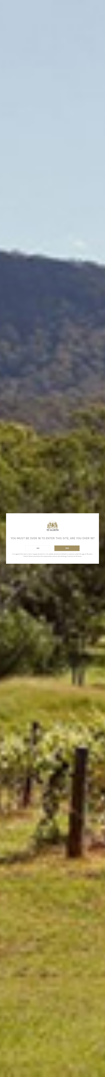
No (38, 548)
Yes (67, 548)
